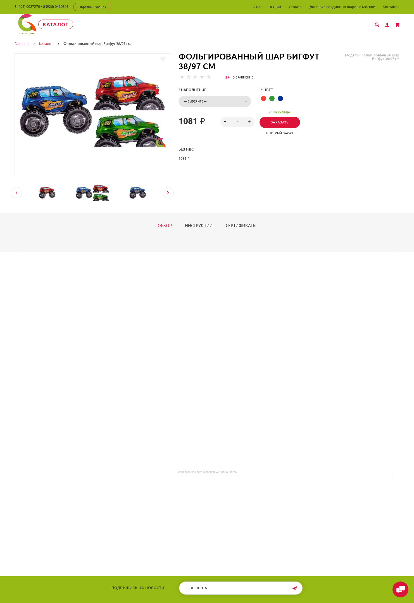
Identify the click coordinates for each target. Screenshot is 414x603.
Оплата (295, 7)
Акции (275, 7)
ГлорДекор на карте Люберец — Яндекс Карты (207, 471)
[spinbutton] (237, 121)
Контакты (391, 7)
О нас (257, 7)
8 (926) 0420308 (55, 6)
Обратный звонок (92, 7)
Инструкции (199, 225)
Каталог (66, 24)
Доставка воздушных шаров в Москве (342, 7)
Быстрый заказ (281, 132)
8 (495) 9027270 (27, 6)
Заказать (281, 121)
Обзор (165, 225)
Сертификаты (241, 225)
